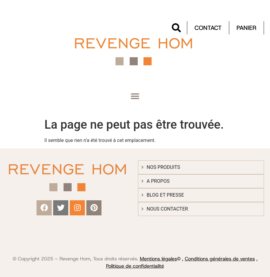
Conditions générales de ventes (220, 259)
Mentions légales (158, 259)
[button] (135, 96)
